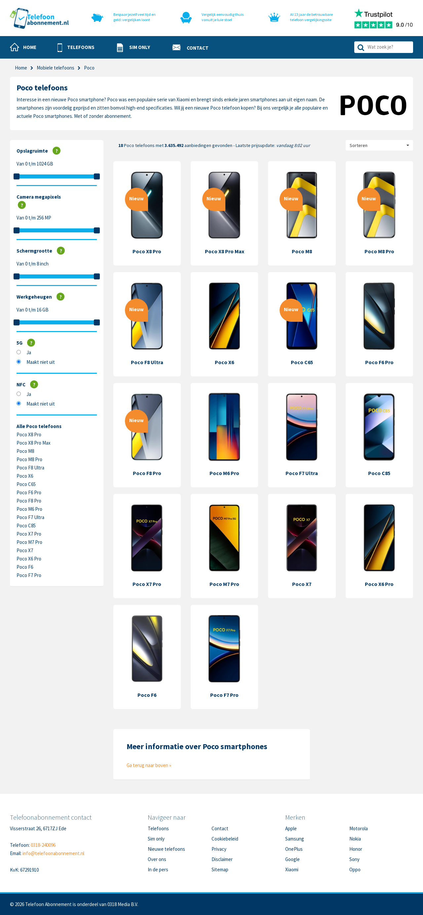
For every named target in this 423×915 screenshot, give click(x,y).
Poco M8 (25, 451)
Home (21, 68)
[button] (76, 47)
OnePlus (294, 849)
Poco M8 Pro (29, 459)
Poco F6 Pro (29, 492)
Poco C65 (26, 484)
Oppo (355, 869)
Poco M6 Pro (29, 509)
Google (292, 859)
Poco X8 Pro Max (34, 443)
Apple (291, 828)
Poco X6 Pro (29, 558)
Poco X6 (25, 476)
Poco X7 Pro (29, 534)
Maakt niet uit (40, 362)
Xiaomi (291, 869)
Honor (355, 849)
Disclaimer (222, 859)
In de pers (158, 869)
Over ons (157, 859)
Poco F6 (25, 567)
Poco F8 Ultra (30, 467)
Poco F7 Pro (29, 575)
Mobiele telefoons (55, 68)
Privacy (219, 849)
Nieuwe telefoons (166, 849)
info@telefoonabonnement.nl (53, 853)
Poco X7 (25, 550)
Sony (354, 859)
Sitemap (220, 869)
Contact (220, 828)
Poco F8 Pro (29, 501)
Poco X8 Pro (29, 434)
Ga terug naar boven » (149, 765)
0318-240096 (43, 845)
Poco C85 (26, 525)
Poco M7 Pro (29, 542)
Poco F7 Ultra (30, 517)
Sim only (156, 839)
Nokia (355, 839)
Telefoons (158, 828)
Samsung (294, 839)
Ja (28, 352)
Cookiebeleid (225, 839)
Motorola (358, 828)
